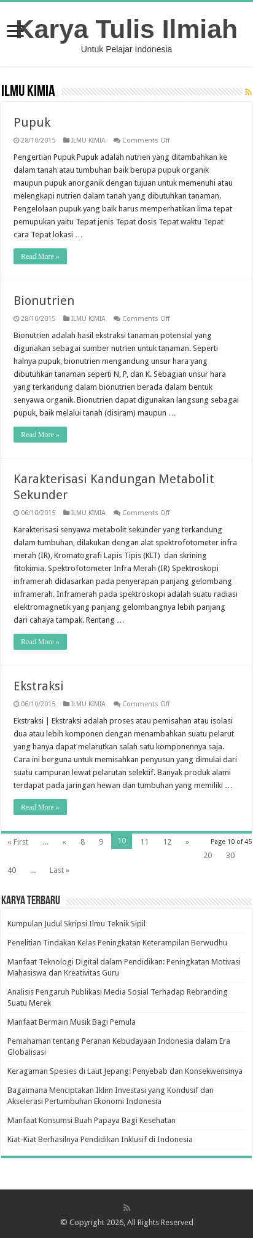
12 (167, 841)
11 (144, 841)
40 (11, 870)
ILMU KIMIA (88, 140)
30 (230, 855)
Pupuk (32, 122)
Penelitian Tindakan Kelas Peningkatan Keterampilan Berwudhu (117, 942)
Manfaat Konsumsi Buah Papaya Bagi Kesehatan (91, 1120)
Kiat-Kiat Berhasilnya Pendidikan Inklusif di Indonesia (100, 1139)
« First (17, 841)
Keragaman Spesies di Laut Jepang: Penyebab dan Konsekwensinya (125, 1071)
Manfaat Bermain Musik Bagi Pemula (71, 1022)
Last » (59, 870)
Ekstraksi (39, 686)
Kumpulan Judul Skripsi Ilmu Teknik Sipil (76, 923)
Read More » (40, 256)
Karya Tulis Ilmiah (126, 29)
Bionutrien (44, 300)
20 (207, 855)
